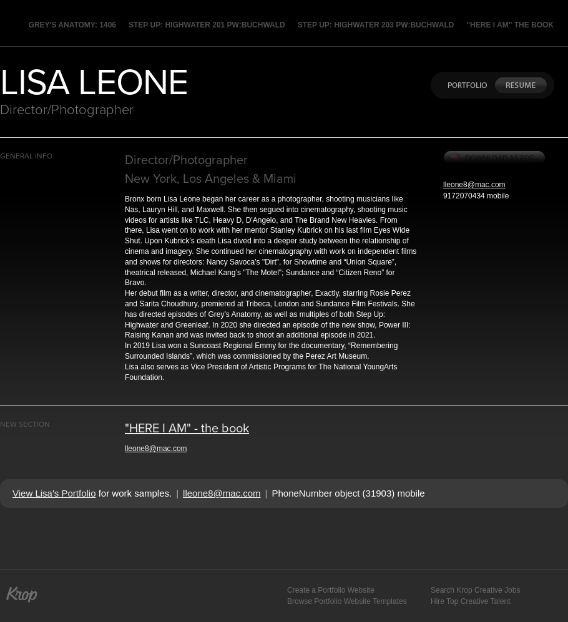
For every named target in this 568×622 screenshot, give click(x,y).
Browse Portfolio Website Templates (347, 601)
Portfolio (464, 85)
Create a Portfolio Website (331, 590)
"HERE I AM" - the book (187, 428)
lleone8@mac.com (474, 184)
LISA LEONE (94, 80)
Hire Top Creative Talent (471, 601)
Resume (520, 85)
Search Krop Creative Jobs (475, 590)
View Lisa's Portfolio (53, 493)
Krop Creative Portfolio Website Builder (21, 594)
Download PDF (494, 158)
